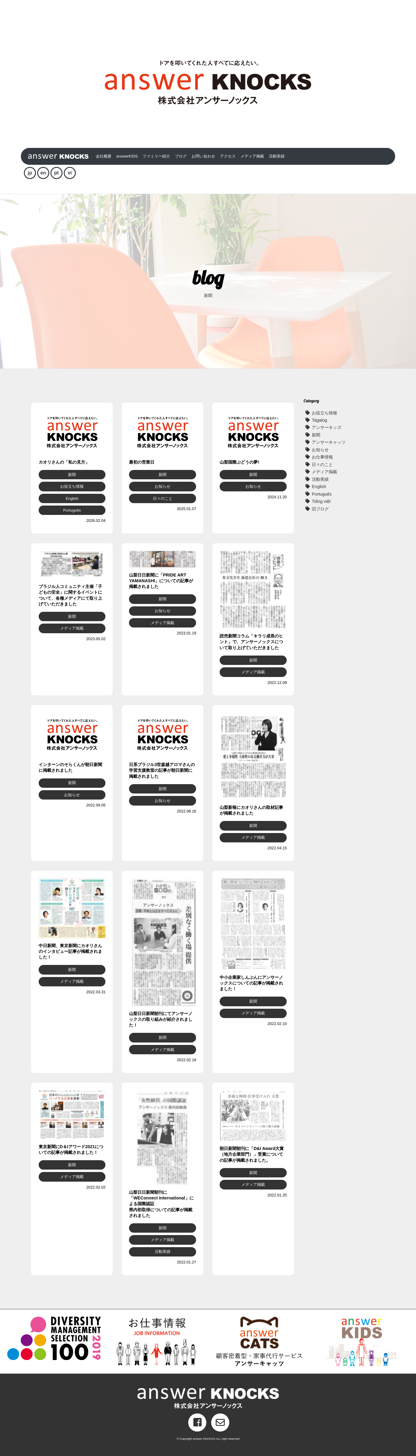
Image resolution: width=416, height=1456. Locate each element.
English (319, 486)
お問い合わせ (203, 156)
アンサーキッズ (326, 427)
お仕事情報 (322, 457)
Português (322, 494)
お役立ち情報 (324, 412)
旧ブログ (320, 508)
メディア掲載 (252, 156)
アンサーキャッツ (329, 442)
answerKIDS (127, 156)
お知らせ (320, 449)
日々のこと (322, 464)
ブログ (181, 156)
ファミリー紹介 (156, 156)
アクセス (228, 156)
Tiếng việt (321, 501)
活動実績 (277, 156)
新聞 (316, 435)
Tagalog (319, 420)
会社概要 (103, 156)
